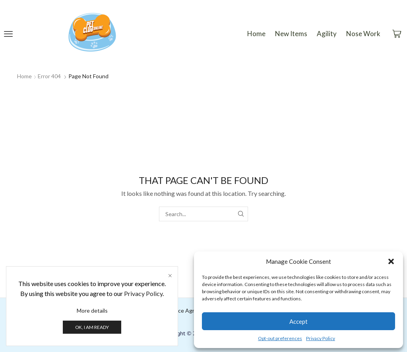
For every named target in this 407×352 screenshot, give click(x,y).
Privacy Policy (320, 338)
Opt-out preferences (280, 338)
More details (92, 310)
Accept (298, 321)
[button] (391, 261)
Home (24, 76)
